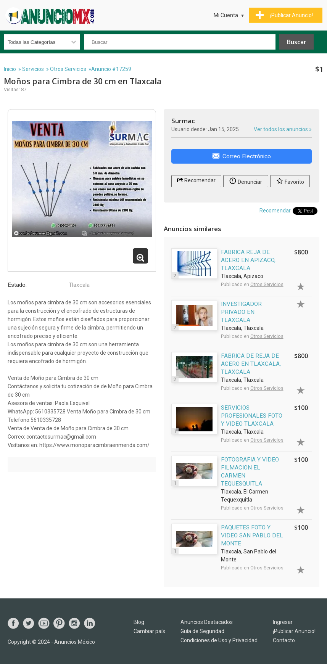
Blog (139, 622)
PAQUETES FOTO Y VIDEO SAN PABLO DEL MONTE (252, 535)
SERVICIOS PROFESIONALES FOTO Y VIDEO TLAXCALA (251, 415)
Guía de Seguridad (202, 631)
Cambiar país (149, 631)
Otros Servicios (68, 69)
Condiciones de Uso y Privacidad (219, 640)
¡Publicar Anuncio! (294, 631)
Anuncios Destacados (206, 622)
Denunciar (245, 180)
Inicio (10, 69)
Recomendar (196, 179)
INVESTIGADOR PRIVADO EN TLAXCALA (241, 312)
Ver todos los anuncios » (283, 129)
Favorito (290, 180)
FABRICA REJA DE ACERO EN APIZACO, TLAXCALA (248, 260)
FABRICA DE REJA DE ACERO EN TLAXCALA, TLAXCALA (251, 363)
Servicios (33, 69)
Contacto (284, 640)
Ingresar (283, 622)
